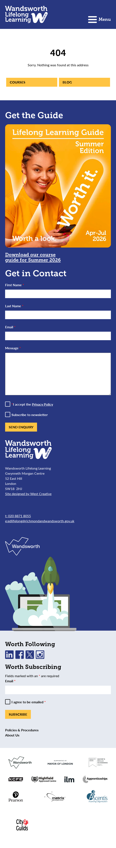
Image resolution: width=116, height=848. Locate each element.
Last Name (14, 305)
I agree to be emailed (28, 702)
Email (10, 326)
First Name (14, 284)
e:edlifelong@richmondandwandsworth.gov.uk (39, 521)
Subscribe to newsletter (29, 415)
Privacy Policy (42, 404)
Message (13, 347)
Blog (67, 82)
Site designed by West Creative (28, 493)
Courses (17, 82)
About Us (12, 735)
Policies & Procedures (22, 730)
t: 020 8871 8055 (18, 516)
